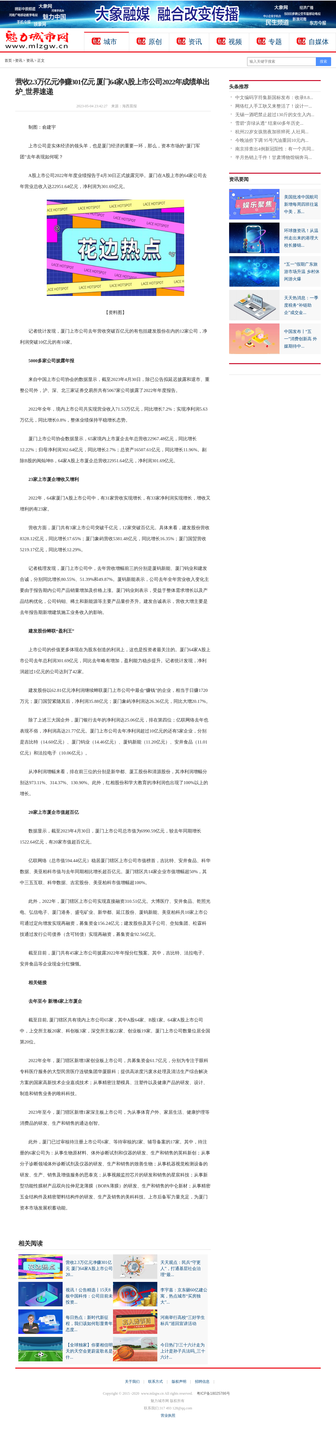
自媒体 (319, 42)
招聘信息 (202, 1381)
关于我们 (132, 1381)
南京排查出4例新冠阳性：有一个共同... (274, 148)
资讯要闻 (239, 179)
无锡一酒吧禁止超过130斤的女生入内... (274, 114)
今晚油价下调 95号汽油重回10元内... (272, 140)
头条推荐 (239, 86)
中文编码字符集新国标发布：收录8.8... (274, 97)
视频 (235, 42)
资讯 (195, 42)
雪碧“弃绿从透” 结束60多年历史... (269, 123)
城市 (110, 42)
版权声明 (179, 1381)
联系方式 (155, 1381)
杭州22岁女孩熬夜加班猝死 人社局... (272, 131)
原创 (155, 42)
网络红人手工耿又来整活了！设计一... (273, 106)
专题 (275, 42)
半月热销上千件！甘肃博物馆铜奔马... (273, 157)
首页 (8, 60)
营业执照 (168, 1415)
